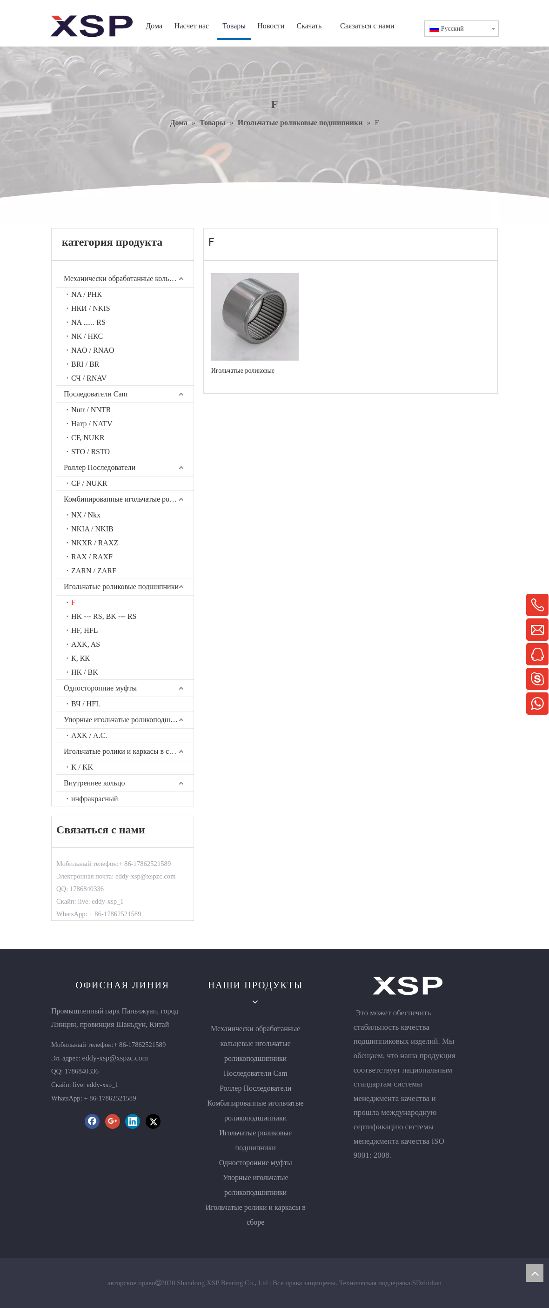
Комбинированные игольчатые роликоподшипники (129, 499)
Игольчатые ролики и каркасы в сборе (124, 751)
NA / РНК (86, 294)
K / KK (82, 767)
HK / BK (84, 672)
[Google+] (112, 1121)
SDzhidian (427, 1283)
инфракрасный (94, 799)
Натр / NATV (92, 424)
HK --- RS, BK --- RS (103, 616)
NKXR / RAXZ (94, 543)
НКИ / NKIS (90, 308)
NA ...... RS (88, 322)
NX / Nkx (85, 515)
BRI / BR (85, 364)
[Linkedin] (132, 1121)
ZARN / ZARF (93, 571)
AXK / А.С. (89, 735)
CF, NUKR (88, 438)
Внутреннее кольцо (94, 783)
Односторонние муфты (100, 688)
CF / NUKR (89, 483)
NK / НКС (87, 336)
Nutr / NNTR (91, 410)
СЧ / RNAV (89, 378)
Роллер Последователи (99, 467)
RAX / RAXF (92, 557)
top (534, 1273)
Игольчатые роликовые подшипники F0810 (242, 370)
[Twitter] (153, 1121)
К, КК (80, 658)
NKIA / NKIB (92, 529)
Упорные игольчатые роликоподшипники (129, 720)
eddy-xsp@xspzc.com (115, 1058)
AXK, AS (85, 644)
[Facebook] (92, 1121)
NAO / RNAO (92, 350)
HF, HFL (84, 630)
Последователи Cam (95, 394)
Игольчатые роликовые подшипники (121, 586)
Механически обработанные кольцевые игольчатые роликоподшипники (129, 278)
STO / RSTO (90, 452)
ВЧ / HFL (85, 704)
